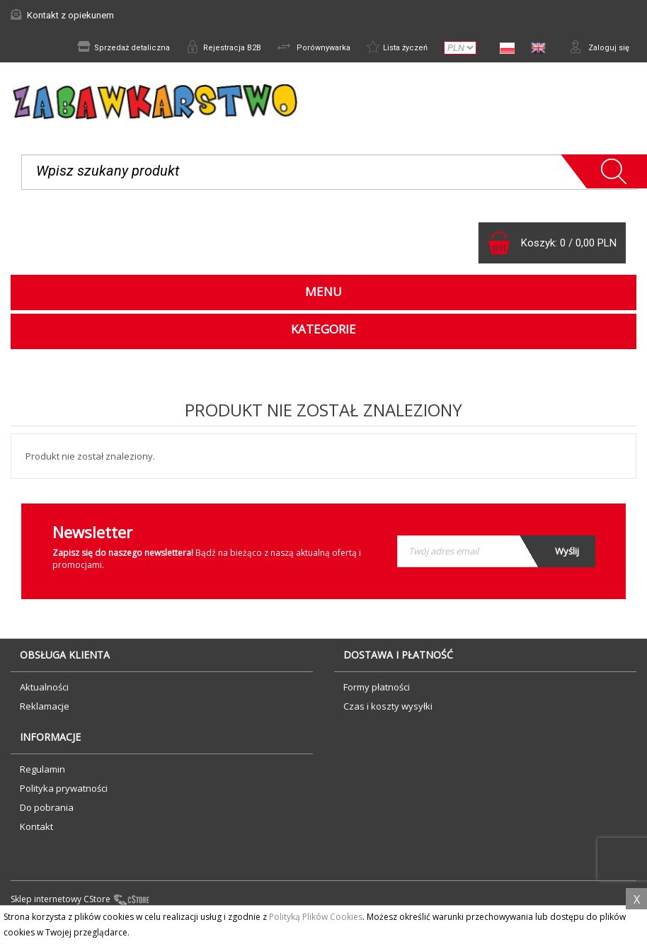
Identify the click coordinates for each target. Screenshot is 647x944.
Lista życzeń (390, 48)
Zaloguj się (597, 48)
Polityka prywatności (64, 793)
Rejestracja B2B (206, 48)
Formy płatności (376, 692)
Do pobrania (47, 812)
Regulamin (42, 774)
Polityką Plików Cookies (315, 917)
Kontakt (36, 831)
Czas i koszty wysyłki (388, 711)
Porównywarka (302, 48)
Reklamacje (44, 711)
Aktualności (44, 692)
